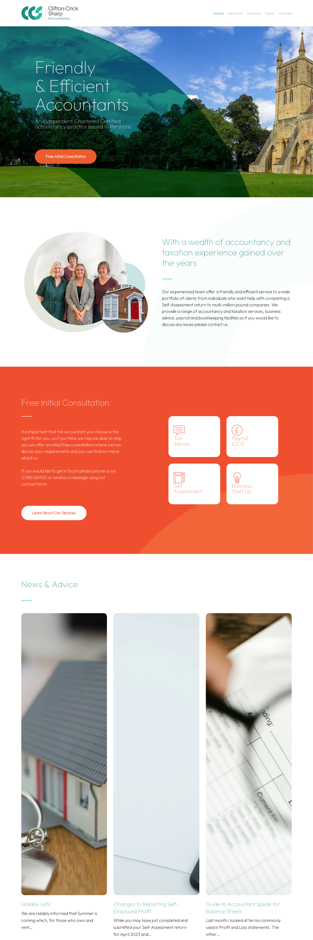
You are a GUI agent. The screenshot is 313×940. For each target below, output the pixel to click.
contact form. (34, 484)
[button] (66, 156)
